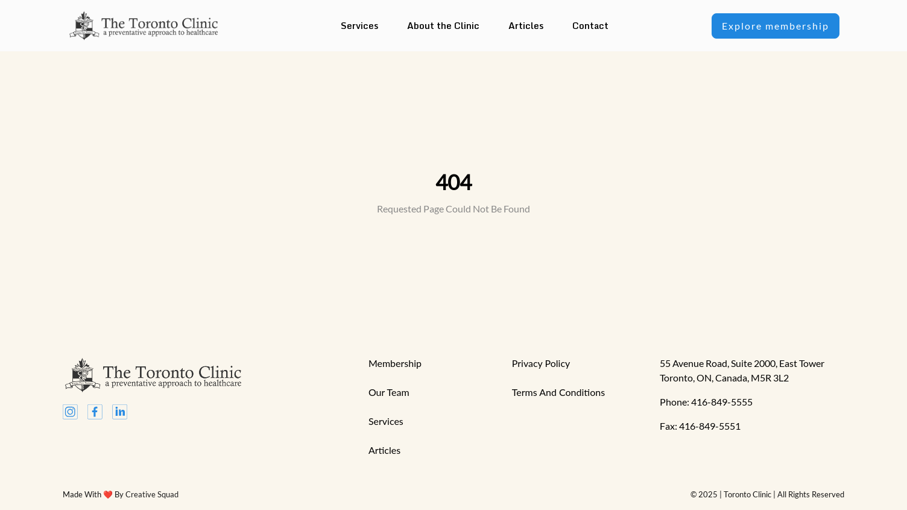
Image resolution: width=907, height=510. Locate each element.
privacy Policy (541, 363)
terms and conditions (558, 392)
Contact (590, 26)
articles (384, 450)
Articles (525, 26)
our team (388, 392)
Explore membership (775, 25)
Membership (395, 363)
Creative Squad (152, 494)
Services (359, 26)
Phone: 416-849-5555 (706, 401)
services (385, 421)
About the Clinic (443, 26)
